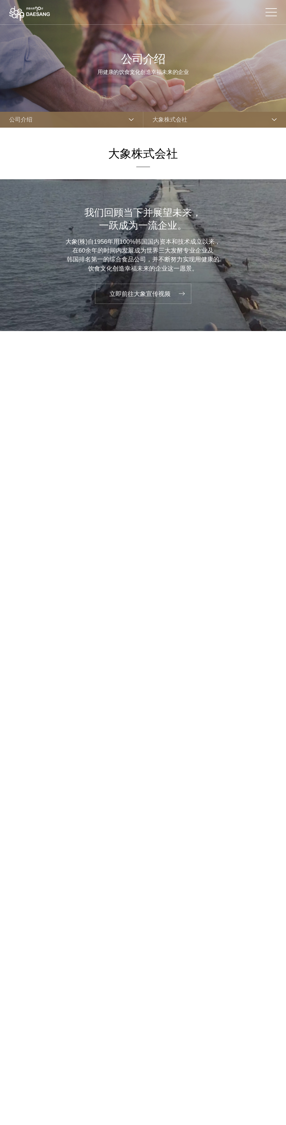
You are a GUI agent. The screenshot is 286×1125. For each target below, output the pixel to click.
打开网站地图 (271, 12)
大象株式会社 (169, 119)
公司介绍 (20, 119)
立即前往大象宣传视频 (139, 293)
